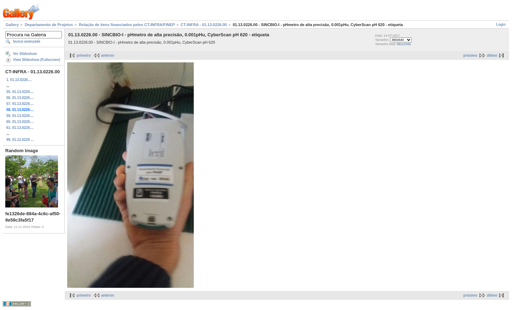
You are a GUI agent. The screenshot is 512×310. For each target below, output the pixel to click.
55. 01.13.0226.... (20, 92)
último (492, 55)
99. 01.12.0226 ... (20, 140)
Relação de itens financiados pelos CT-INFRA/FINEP (126, 25)
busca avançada (26, 41)
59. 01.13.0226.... (20, 116)
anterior (107, 55)
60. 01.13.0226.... (20, 122)
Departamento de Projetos (49, 25)
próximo (470, 55)
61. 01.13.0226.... (20, 128)
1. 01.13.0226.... (19, 80)
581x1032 (404, 44)
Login (501, 24)
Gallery (12, 25)
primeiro (84, 55)
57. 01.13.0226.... (20, 104)
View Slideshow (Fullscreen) (36, 60)
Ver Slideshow (25, 54)
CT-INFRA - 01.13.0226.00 (204, 25)
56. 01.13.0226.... (20, 98)
